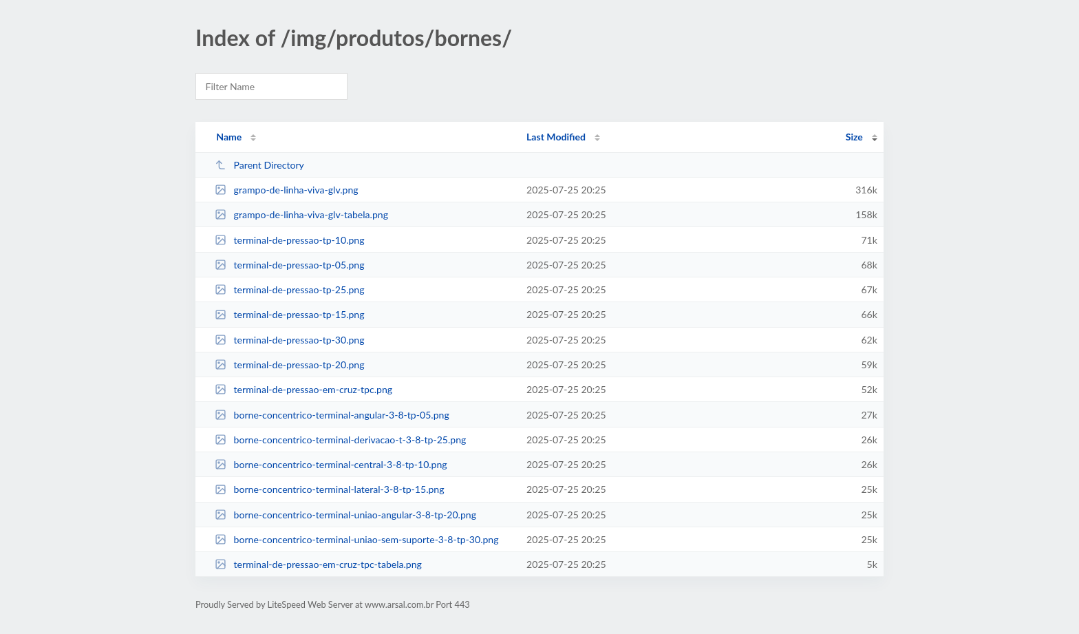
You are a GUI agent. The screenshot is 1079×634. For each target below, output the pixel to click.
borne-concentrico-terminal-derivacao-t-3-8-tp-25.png (340, 439)
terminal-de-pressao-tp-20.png (289, 364)
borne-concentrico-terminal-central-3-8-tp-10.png (331, 464)
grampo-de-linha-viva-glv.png (286, 190)
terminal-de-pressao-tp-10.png (289, 240)
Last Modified (556, 136)
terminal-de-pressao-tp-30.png (289, 340)
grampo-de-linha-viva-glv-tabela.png (301, 214)
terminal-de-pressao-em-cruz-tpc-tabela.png (318, 564)
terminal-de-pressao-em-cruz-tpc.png (303, 389)
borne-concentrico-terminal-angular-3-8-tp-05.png (332, 415)
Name (229, 136)
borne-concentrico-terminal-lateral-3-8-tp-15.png (329, 489)
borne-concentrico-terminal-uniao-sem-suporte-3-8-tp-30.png (356, 539)
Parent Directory (259, 165)
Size (854, 136)
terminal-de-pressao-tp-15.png (289, 314)
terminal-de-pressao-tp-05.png (289, 265)
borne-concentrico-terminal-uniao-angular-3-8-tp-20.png (345, 514)
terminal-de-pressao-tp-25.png (289, 289)
